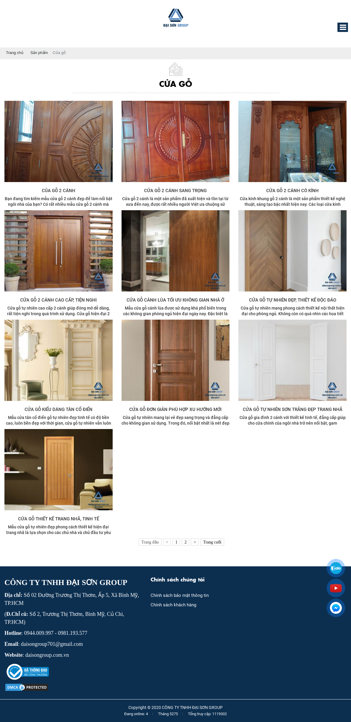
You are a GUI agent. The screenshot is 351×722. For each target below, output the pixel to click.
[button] (342, 27)
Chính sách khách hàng (173, 605)
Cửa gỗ (59, 52)
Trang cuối (212, 542)
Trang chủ (14, 52)
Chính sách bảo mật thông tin (180, 595)
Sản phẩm (39, 52)
